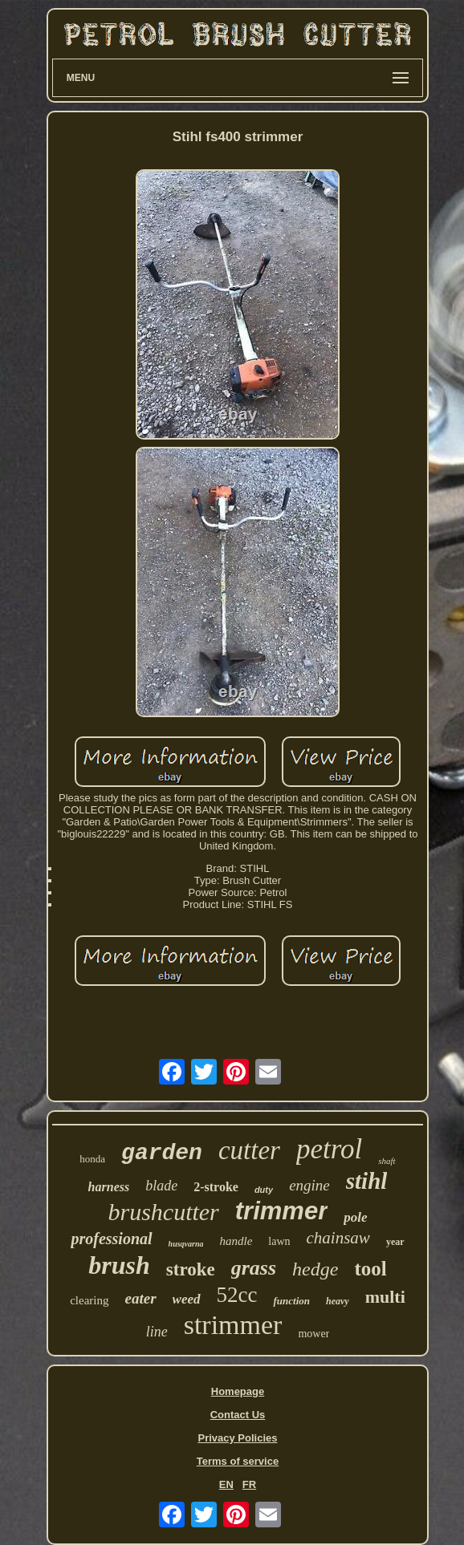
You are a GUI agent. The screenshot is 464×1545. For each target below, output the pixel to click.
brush (119, 1265)
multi (385, 1297)
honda (92, 1159)
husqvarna (186, 1243)
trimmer (281, 1211)
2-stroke (215, 1187)
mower (313, 1334)
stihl (367, 1181)
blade (161, 1186)
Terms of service (238, 1461)
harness (109, 1187)
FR (249, 1484)
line (157, 1332)
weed (187, 1299)
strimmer (233, 1325)
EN (226, 1484)
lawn (279, 1241)
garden (161, 1153)
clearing (89, 1300)
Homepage (237, 1391)
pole (355, 1217)
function (291, 1301)
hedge (315, 1269)
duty (263, 1189)
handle (235, 1241)
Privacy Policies (237, 1438)
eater (141, 1298)
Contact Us (238, 1415)
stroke (190, 1269)
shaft (386, 1161)
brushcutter (163, 1211)
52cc (237, 1295)
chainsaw (338, 1237)
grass (253, 1267)
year (395, 1241)
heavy (337, 1301)
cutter (249, 1150)
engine (309, 1185)
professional (111, 1238)
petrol (329, 1149)
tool (370, 1268)
